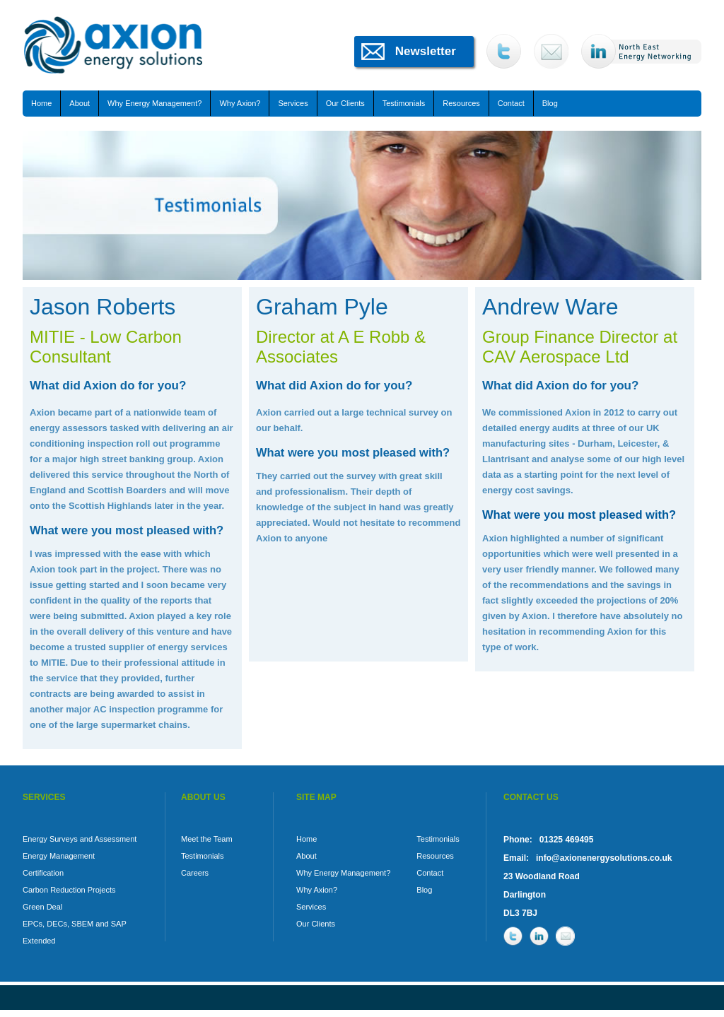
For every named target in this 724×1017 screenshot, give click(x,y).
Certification (43, 873)
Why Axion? (239, 103)
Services (293, 103)
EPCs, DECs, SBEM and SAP (75, 923)
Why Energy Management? (154, 103)
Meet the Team (207, 839)
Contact (511, 103)
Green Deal (42, 907)
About (79, 103)
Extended (39, 940)
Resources (461, 103)
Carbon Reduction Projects (69, 890)
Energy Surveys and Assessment (79, 839)
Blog (550, 103)
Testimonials (404, 103)
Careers (195, 873)
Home (41, 103)
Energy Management (59, 856)
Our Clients (345, 103)
